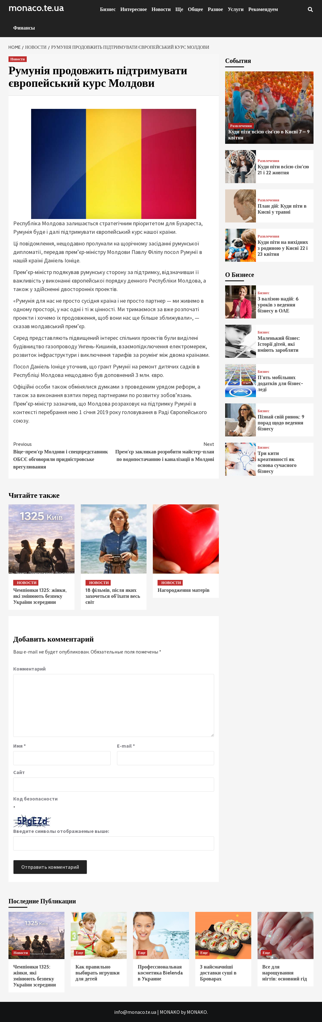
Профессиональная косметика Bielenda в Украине (160, 973)
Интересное (133, 9)
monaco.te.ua (36, 8)
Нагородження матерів (183, 590)
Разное (215, 9)
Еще (79, 952)
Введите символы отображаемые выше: (61, 831)
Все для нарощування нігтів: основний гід (284, 973)
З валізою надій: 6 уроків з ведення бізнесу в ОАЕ (278, 305)
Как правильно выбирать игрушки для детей (97, 973)
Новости (161, 9)
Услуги (236, 9)
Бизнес (108, 9)
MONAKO (170, 1012)
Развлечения (241, 125)
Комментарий (29, 668)
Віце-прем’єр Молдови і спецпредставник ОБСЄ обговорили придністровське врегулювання (63, 455)
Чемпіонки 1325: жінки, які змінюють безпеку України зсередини (40, 596)
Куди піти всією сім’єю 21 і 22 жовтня (283, 170)
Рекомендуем (263, 9)
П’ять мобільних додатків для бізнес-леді (280, 383)
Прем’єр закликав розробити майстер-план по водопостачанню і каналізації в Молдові (164, 451)
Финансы (24, 28)
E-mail (126, 746)
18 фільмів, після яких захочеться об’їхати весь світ (113, 596)
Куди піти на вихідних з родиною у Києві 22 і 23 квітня (283, 248)
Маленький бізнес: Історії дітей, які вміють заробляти (279, 344)
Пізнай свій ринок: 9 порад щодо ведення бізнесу (281, 423)
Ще (179, 9)
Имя (19, 746)
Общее (195, 9)
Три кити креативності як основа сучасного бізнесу (277, 462)
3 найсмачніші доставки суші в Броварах (218, 973)
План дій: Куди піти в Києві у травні (282, 209)
